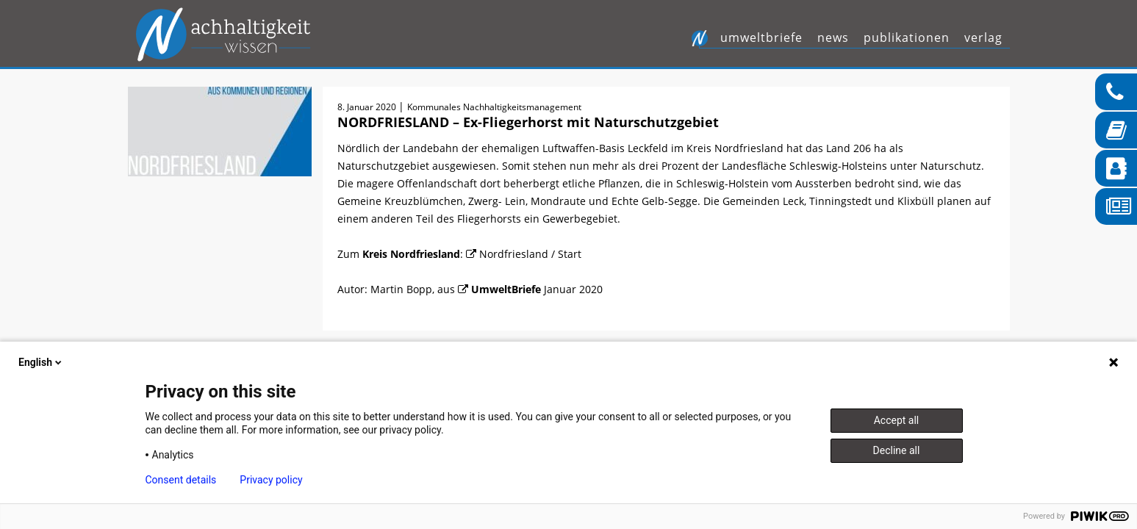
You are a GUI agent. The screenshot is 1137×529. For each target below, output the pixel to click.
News (833, 37)
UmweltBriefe (761, 37)
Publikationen (907, 37)
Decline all (896, 450)
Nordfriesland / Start (530, 254)
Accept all (896, 420)
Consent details (181, 480)
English (41, 362)
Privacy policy (271, 480)
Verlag (983, 37)
